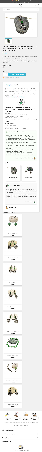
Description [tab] (9, 85)
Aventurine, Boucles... (12, 233)
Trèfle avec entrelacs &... (12, 258)
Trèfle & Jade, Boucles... (12, 306)
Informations (6, 441)
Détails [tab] (16, 85)
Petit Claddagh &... (12, 282)
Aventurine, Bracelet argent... (13, 355)
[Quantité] (4, 74)
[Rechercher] (21, 9)
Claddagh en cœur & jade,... (12, 404)
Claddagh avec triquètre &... (12, 331)
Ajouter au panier (17, 74)
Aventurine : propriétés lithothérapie (16, 96)
